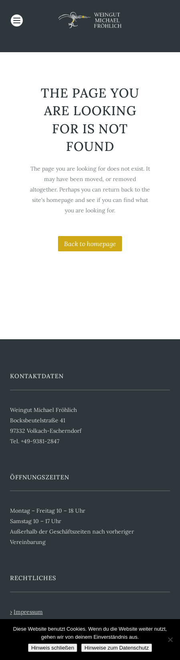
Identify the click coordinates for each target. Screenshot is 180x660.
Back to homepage (90, 244)
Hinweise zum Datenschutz (116, 648)
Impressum (28, 611)
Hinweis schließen (52, 648)
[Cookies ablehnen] (170, 640)
